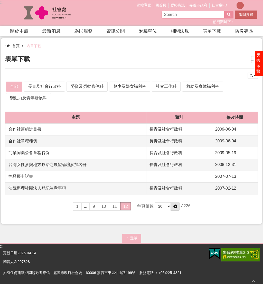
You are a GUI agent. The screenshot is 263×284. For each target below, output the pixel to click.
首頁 (16, 46)
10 (103, 206)
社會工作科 (166, 86)
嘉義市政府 (198, 5)
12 (125, 206)
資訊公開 (115, 31)
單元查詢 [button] (253, 76)
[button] (214, 254)
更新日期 (10, 253)
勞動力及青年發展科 (28, 98)
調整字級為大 (247, 5)
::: (1, 2)
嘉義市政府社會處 (48, 13)
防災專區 (244, 31)
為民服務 (83, 31)
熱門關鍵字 (222, 22)
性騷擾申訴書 (20, 176)
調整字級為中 (240, 5)
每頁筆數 (145, 206)
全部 (14, 86)
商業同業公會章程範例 (29, 153)
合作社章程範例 (22, 141)
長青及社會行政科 (44, 86)
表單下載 (212, 31)
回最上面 (253, 281)
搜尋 (228, 14)
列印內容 (254, 59)
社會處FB (219, 5)
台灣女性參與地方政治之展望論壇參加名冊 (47, 164)
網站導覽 (144, 5)
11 (114, 206)
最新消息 (51, 31)
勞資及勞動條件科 (87, 86)
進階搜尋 (246, 15)
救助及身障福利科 (202, 86)
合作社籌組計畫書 (24, 129)
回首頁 (160, 5)
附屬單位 (147, 31)
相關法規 (180, 31)
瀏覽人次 (10, 262)
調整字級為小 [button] (233, 5)
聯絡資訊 (178, 5)
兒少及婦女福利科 (129, 86)
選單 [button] (133, 238)
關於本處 (19, 31)
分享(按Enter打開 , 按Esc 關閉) (256, 5)
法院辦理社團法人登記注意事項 (37, 188)
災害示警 (258, 63)
